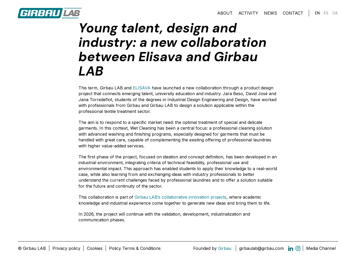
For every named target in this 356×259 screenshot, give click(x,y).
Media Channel (321, 248)
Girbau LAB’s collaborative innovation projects (180, 197)
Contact (293, 13)
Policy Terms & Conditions (135, 248)
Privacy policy (66, 248)
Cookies (94, 248)
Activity (248, 13)
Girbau (224, 248)
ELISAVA (141, 87)
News (270, 13)
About (225, 13)
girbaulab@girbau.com (261, 248)
